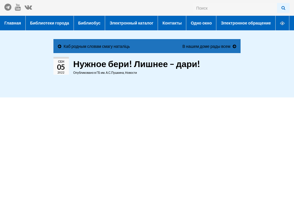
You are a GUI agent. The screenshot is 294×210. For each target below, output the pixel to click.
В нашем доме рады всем (206, 46)
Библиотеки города (49, 22)
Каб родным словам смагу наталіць (97, 46)
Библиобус (89, 22)
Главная (12, 22)
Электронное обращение (246, 22)
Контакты (172, 22)
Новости (131, 72)
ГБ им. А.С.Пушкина (110, 72)
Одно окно (201, 22)
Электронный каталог (131, 22)
